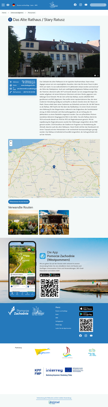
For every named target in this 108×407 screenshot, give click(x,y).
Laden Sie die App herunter (63, 328)
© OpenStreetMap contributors (92, 197)
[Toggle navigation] (3, 5)
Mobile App (59, 325)
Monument (31, 13)
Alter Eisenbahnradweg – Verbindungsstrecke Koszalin (32, 230)
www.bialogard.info (28, 85)
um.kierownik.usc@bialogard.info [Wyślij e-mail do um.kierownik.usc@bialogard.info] (29, 89)
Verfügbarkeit (59, 321)
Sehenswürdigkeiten (17, 13)
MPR (36, 5)
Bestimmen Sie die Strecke (19, 202)
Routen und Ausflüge (23, 5)
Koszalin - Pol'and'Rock (53, 230)
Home (4, 13)
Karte (32, 5)
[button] (15, 51)
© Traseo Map (81, 197)
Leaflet (75, 197)
